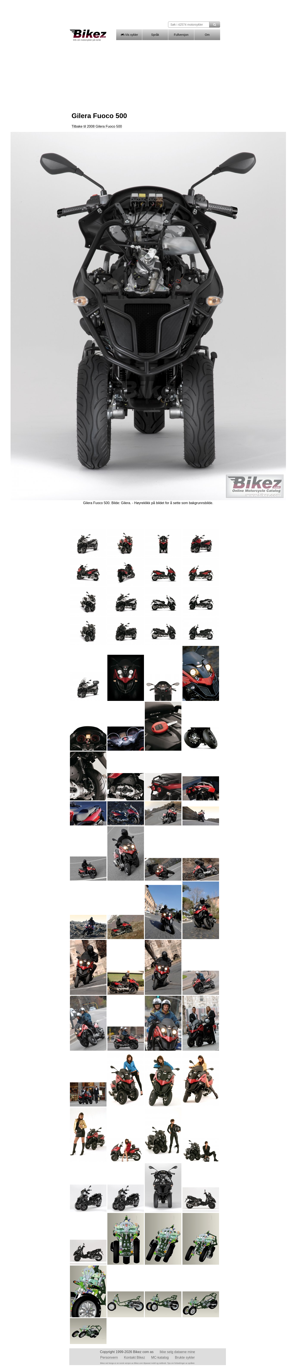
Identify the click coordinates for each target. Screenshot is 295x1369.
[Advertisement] (147, 75)
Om (207, 34)
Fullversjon (181, 34)
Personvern (109, 1357)
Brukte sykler (185, 1357)
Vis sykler (129, 34)
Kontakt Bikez (134, 1357)
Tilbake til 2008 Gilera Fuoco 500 (97, 126)
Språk (155, 34)
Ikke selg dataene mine (177, 1352)
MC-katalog (160, 1357)
